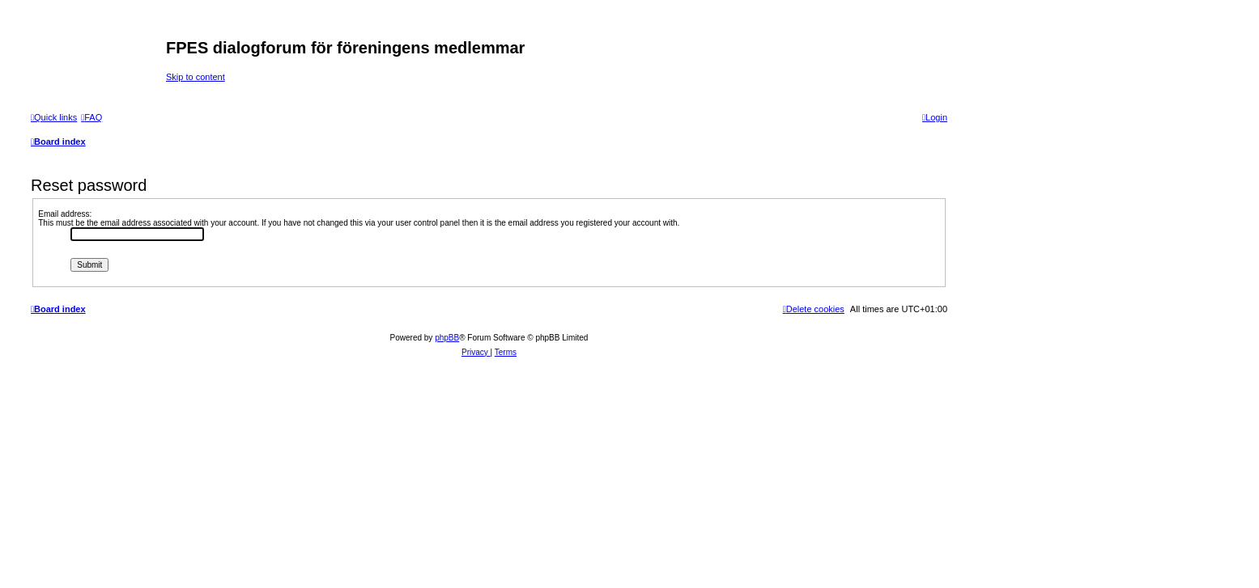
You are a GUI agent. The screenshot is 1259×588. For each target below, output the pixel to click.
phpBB (447, 337)
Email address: (64, 213)
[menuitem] (91, 117)
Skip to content (195, 77)
